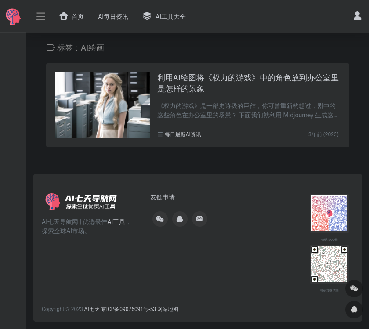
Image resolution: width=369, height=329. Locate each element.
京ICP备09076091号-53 (128, 309)
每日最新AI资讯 (183, 134)
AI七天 (92, 309)
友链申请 (162, 197)
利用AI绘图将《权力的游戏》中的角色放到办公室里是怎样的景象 (248, 83)
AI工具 (116, 221)
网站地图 (167, 309)
